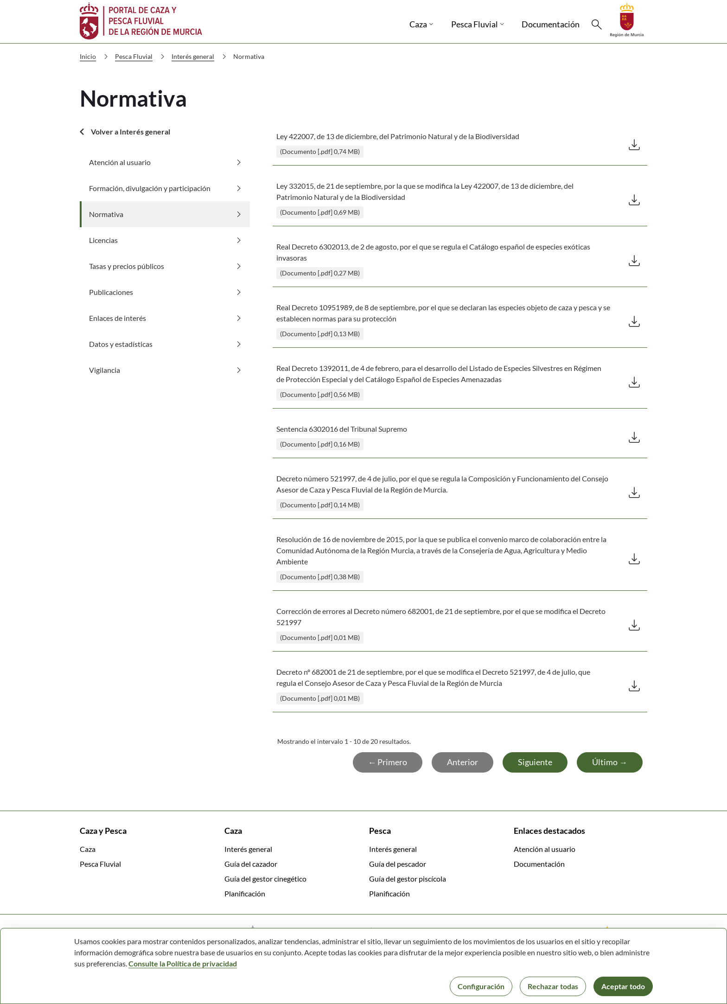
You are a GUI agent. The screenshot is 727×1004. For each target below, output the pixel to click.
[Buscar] (596, 24)
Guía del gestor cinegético (265, 878)
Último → (609, 762)
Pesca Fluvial (141, 56)
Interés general (201, 56)
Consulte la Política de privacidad (182, 963)
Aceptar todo (623, 986)
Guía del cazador (250, 863)
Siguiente (535, 762)
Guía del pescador (397, 863)
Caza (88, 848)
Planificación (244, 893)
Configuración (481, 986)
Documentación (539, 863)
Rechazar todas (553, 986)
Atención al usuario (544, 848)
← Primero (388, 762)
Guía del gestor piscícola (407, 878)
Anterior (462, 762)
